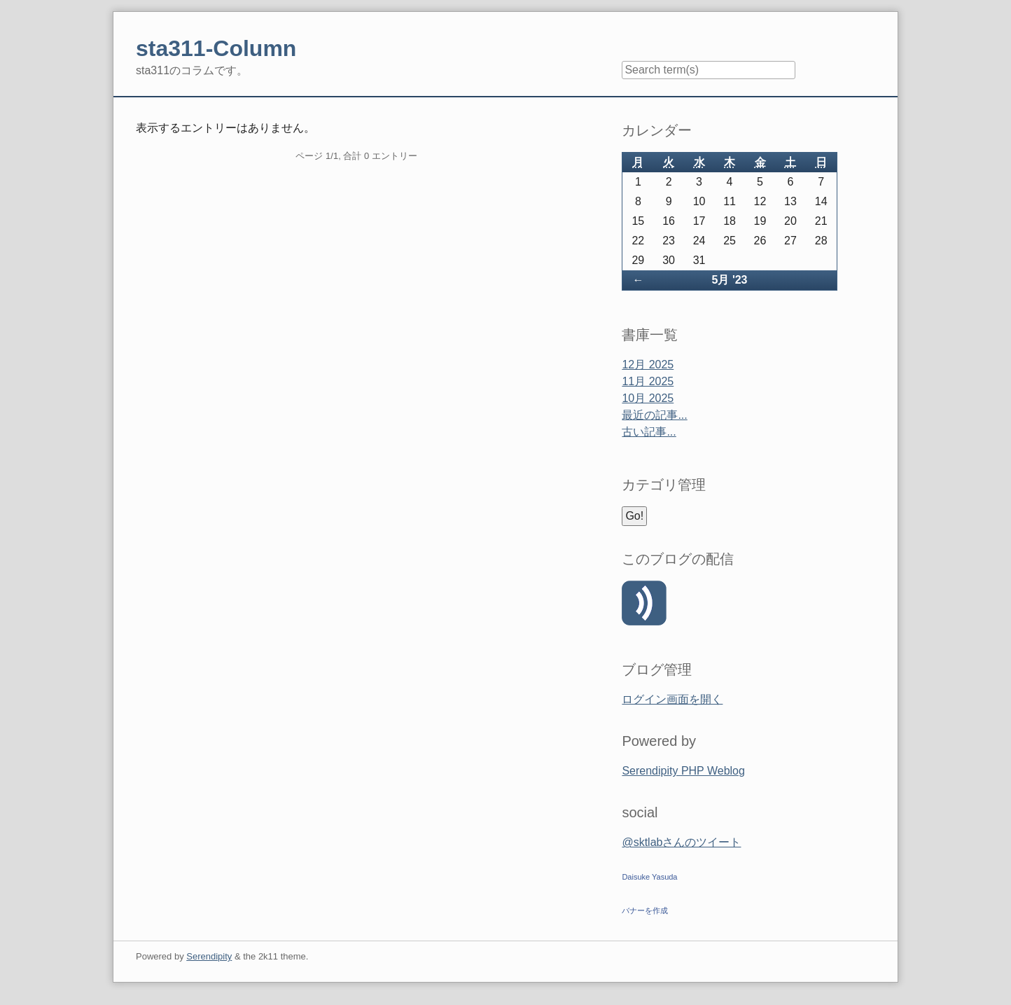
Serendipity (209, 956)
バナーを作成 (645, 910)
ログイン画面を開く (672, 699)
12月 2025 (648, 364)
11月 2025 (648, 381)
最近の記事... (654, 415)
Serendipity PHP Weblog (683, 771)
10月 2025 (648, 398)
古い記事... (649, 432)
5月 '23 (730, 280)
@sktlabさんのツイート (681, 842)
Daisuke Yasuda (649, 877)
